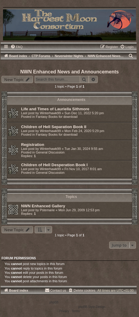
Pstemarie (47, 210)
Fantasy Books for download (57, 116)
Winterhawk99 (50, 113)
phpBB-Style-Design (91, 307)
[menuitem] (17, 46)
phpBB (53, 302)
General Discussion (50, 152)
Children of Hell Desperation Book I (54, 165)
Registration (32, 144)
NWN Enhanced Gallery (43, 206)
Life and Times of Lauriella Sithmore (55, 109)
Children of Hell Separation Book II (53, 127)
